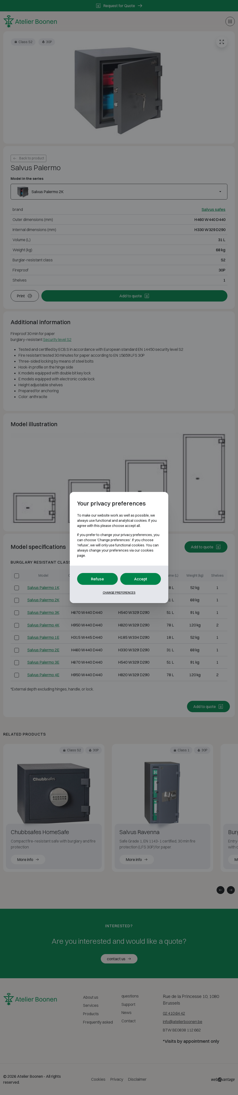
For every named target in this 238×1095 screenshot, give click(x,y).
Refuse (97, 578)
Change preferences (119, 592)
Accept (140, 578)
